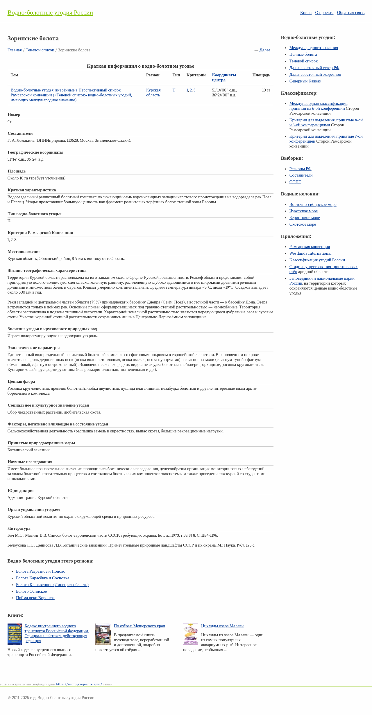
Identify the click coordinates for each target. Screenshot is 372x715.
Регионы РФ (300, 168)
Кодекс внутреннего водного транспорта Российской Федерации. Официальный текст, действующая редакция (57, 633)
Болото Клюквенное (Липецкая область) (52, 584)
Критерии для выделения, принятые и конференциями (326, 122)
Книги (306, 12)
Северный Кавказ (305, 81)
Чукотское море (303, 211)
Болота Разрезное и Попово (40, 571)
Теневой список (40, 50)
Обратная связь (351, 12)
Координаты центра (224, 77)
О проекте (324, 12)
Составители (301, 175)
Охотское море (302, 224)
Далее (265, 50)
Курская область (153, 93)
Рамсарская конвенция (309, 246)
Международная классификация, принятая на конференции (318, 106)
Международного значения (313, 47)
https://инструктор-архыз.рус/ (79, 684)
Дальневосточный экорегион (315, 74)
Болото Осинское (31, 591)
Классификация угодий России (317, 260)
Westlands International (310, 253)
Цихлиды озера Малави (222, 626)
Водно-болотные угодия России (50, 12)
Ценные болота (303, 54)
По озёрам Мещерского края (139, 626)
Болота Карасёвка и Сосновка (42, 578)
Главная (15, 50)
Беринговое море (304, 217)
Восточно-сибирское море (313, 204)
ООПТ (295, 181)
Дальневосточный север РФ (314, 67)
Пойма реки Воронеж (35, 597)
